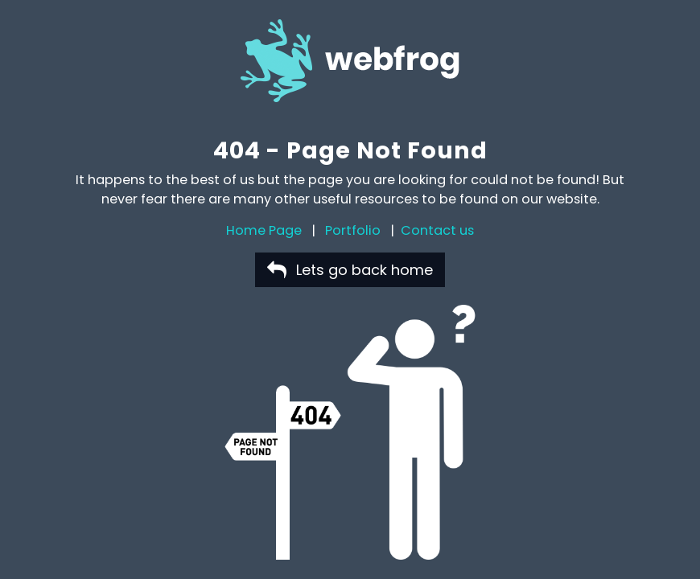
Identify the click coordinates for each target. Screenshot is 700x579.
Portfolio (353, 230)
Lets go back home (350, 270)
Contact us (437, 230)
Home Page (264, 230)
